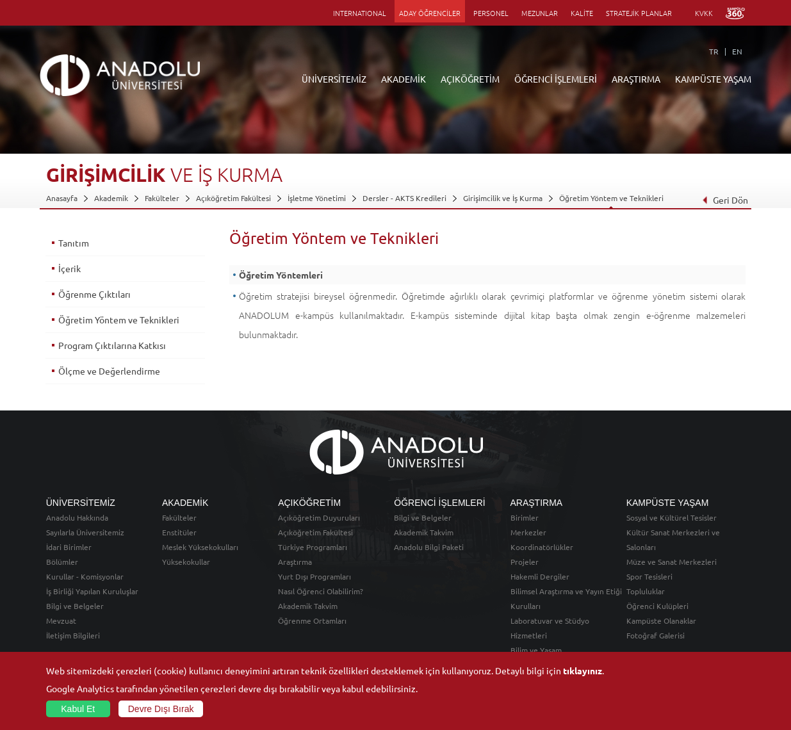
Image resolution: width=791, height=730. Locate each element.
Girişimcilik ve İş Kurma (502, 198)
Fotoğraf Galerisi (655, 635)
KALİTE (582, 13)
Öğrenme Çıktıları (94, 294)
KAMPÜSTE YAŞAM (713, 79)
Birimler (524, 517)
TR (714, 51)
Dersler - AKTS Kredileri (404, 198)
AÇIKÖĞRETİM (470, 79)
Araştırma (295, 561)
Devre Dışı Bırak (161, 709)
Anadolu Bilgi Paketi (429, 547)
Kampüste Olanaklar (661, 620)
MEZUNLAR (539, 13)
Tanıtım (73, 242)
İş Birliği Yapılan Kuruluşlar (92, 591)
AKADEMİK (403, 79)
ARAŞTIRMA (636, 79)
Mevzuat (61, 620)
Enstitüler (179, 532)
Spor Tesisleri (649, 576)
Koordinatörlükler (541, 547)
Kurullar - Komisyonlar (85, 576)
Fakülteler (162, 198)
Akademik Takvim (308, 606)
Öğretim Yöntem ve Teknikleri (611, 198)
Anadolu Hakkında (77, 517)
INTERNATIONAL (359, 13)
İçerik (69, 268)
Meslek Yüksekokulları (200, 547)
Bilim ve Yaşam (536, 650)
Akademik (111, 198)
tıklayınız (582, 670)
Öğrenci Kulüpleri (657, 606)
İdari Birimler (69, 547)
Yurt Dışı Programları (314, 576)
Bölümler (62, 561)
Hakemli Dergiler (539, 576)
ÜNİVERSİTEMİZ (334, 79)
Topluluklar (645, 591)
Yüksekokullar (186, 561)
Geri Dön (725, 200)
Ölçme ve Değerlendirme (109, 371)
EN (737, 51)
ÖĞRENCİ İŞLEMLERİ (555, 79)
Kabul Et (78, 709)
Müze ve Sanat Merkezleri (671, 561)
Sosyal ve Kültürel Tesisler (671, 517)
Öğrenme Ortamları (312, 620)
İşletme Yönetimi (317, 198)
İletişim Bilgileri (73, 635)
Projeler (524, 561)
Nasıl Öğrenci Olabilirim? (320, 591)
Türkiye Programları (312, 547)
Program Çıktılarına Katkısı (112, 345)
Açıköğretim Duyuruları (319, 517)
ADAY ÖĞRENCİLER (430, 13)
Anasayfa (61, 198)
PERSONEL (491, 13)
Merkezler (528, 532)
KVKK (704, 13)
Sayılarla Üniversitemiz (85, 532)
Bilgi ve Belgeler (75, 606)
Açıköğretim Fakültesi (233, 198)
